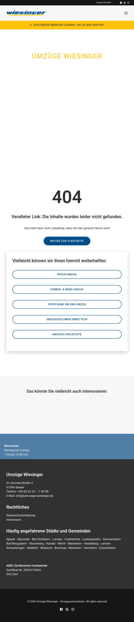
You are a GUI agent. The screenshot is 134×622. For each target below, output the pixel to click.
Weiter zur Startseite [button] (67, 241)
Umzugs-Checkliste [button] (67, 334)
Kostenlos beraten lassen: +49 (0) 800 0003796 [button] (67, 25)
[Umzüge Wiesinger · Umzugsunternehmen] (26, 13)
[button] (121, 2)
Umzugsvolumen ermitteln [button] (67, 319)
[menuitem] (105, 2)
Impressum (13, 519)
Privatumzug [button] (67, 274)
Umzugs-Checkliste (104, 2)
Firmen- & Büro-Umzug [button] (67, 289)
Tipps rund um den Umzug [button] (67, 304)
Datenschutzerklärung (20, 515)
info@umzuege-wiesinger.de (34, 495)
